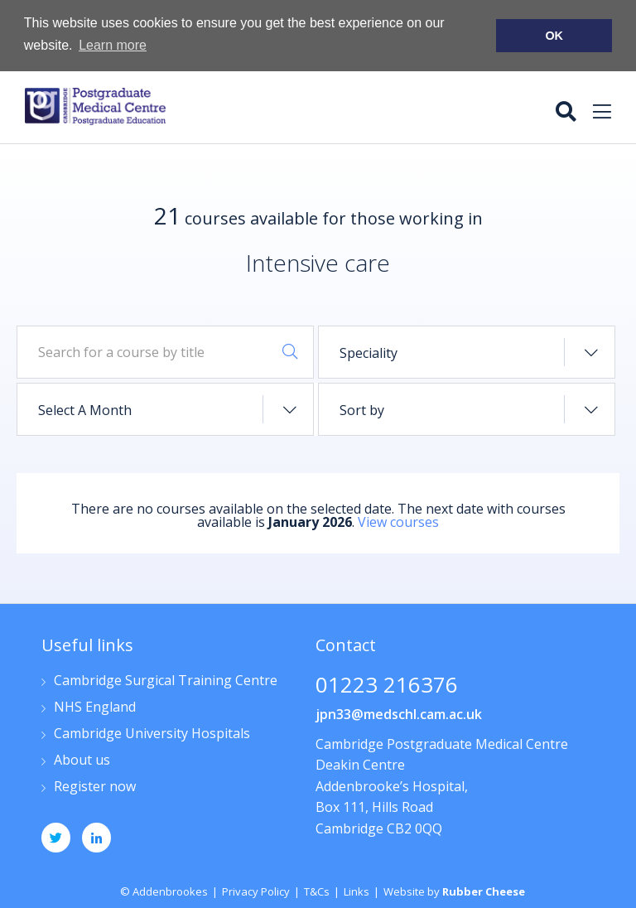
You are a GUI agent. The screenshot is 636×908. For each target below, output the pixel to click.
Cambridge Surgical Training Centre (165, 680)
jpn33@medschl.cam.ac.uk (399, 712)
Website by (454, 889)
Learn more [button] (113, 45)
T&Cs (317, 889)
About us (82, 759)
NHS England (95, 706)
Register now (95, 786)
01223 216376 (387, 685)
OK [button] (554, 35)
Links (356, 889)
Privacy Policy (256, 889)
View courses (398, 521)
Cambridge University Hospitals (152, 733)
